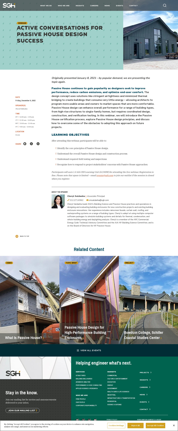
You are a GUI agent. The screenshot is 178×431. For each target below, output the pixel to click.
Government (112, 388)
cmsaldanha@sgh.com (97, 200)
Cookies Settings (116, 426)
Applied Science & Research (87, 388)
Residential (112, 401)
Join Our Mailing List (21, 410)
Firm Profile (81, 399)
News (107, 6)
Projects (145, 372)
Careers (94, 6)
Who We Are (63, 6)
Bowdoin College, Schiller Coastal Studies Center (143, 335)
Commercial (112, 375)
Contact (133, 6)
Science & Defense (114, 404)
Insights (80, 6)
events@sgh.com (105, 175)
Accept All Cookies (155, 426)
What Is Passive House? (23, 337)
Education (111, 382)
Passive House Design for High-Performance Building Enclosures (85, 332)
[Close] (174, 426)
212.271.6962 (75, 200)
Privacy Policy (112, 419)
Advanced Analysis (83, 382)
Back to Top (22, 236)
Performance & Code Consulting (89, 385)
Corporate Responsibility (86, 405)
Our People (80, 402)
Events (119, 6)
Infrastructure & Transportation (121, 398)
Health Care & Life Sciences (118, 391)
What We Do (46, 6)
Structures (80, 375)
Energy (110, 385)
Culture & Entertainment (117, 378)
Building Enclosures (84, 378)
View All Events (89, 350)
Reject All (135, 426)
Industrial (111, 395)
